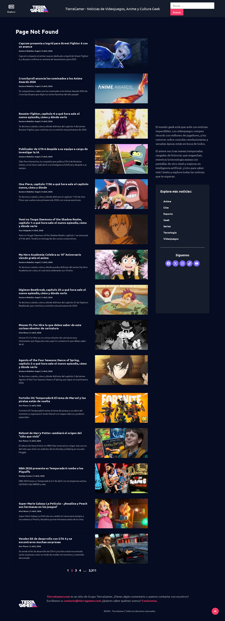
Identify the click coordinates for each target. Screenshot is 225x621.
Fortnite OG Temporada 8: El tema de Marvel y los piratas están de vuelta (52, 399)
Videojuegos (171, 238)
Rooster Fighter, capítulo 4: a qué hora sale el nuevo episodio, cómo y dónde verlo (49, 115)
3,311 (92, 570)
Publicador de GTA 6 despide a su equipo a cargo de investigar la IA (53, 150)
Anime (167, 201)
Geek (166, 220)
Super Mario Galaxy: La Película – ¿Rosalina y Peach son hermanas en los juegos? (53, 505)
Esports (168, 213)
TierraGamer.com (58, 596)
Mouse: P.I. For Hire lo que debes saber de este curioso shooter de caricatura (50, 326)
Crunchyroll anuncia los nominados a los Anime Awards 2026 (50, 79)
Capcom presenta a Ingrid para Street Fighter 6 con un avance (53, 44)
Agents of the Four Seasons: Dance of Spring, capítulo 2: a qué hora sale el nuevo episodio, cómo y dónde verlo (53, 363)
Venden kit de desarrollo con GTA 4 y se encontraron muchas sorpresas (45, 540)
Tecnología (170, 232)
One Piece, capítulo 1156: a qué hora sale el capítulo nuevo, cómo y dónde (53, 185)
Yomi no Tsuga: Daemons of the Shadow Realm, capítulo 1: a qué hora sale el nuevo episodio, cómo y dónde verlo (53, 222)
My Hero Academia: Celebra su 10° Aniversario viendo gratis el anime (50, 256)
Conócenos (149, 600)
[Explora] (11, 6)
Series (167, 226)
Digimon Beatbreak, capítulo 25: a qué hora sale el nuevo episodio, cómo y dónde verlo (52, 291)
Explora (11, 11)
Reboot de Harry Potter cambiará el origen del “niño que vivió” (50, 434)
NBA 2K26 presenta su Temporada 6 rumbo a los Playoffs (51, 469)
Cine (166, 207)
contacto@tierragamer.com (82, 600)
